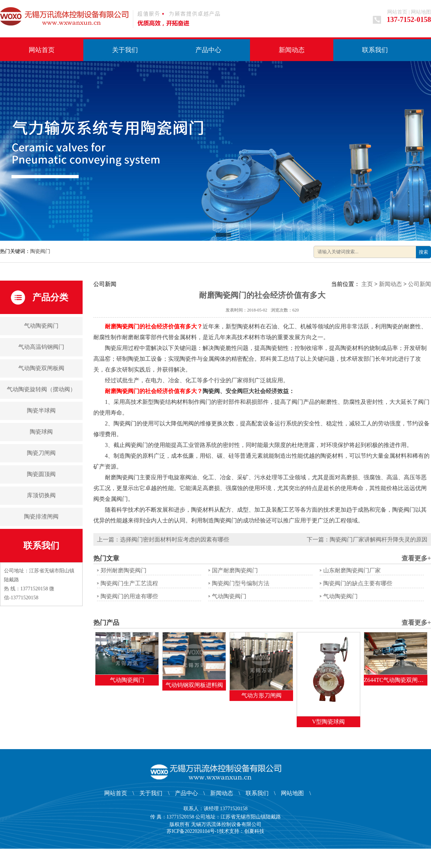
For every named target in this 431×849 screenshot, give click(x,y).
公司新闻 (419, 284)
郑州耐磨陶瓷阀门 (124, 570)
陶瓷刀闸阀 (41, 453)
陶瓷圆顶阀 (41, 474)
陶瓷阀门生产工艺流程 (129, 583)
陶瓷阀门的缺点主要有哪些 (357, 583)
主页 (367, 284)
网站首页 (397, 12)
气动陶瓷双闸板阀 (41, 368)
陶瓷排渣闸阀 (41, 516)
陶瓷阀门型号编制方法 (240, 583)
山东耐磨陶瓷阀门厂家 (352, 570)
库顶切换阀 (41, 495)
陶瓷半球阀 (41, 410)
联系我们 (375, 50)
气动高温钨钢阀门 (41, 347)
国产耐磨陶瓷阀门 (235, 570)
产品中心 (208, 50)
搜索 (423, 252)
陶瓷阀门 (40, 251)
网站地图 (421, 12)
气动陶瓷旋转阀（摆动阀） (41, 389)
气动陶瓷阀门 (41, 326)
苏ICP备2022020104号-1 (193, 831)
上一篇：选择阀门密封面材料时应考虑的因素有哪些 (163, 539)
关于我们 (125, 50)
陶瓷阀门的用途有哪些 (129, 596)
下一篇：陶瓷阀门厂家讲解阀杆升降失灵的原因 (367, 539)
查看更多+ (416, 558)
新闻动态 (292, 50)
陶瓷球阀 (41, 432)
